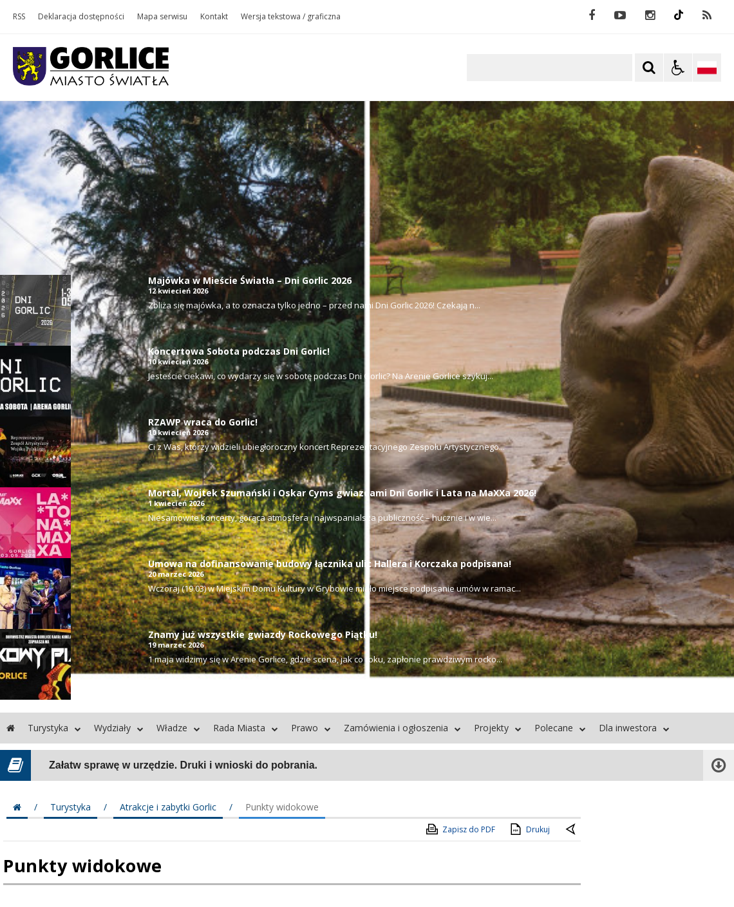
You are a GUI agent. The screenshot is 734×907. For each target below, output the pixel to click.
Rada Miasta (245, 728)
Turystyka (54, 728)
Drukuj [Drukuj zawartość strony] (529, 829)
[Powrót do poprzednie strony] (572, 829)
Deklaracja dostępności (81, 17)
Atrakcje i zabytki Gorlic (168, 807)
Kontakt (214, 17)
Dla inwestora (634, 728)
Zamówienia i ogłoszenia (402, 728)
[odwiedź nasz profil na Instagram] (650, 15)
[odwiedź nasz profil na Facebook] (591, 15)
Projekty (498, 728)
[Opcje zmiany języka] (707, 67)
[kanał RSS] (707, 15)
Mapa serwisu (162, 17)
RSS (19, 17)
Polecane (560, 728)
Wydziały (119, 728)
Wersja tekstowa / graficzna (291, 17)
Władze (178, 728)
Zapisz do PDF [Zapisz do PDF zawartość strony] (459, 829)
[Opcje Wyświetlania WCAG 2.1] (678, 67)
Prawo (311, 728)
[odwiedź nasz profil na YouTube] (620, 15)
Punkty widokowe (282, 807)
